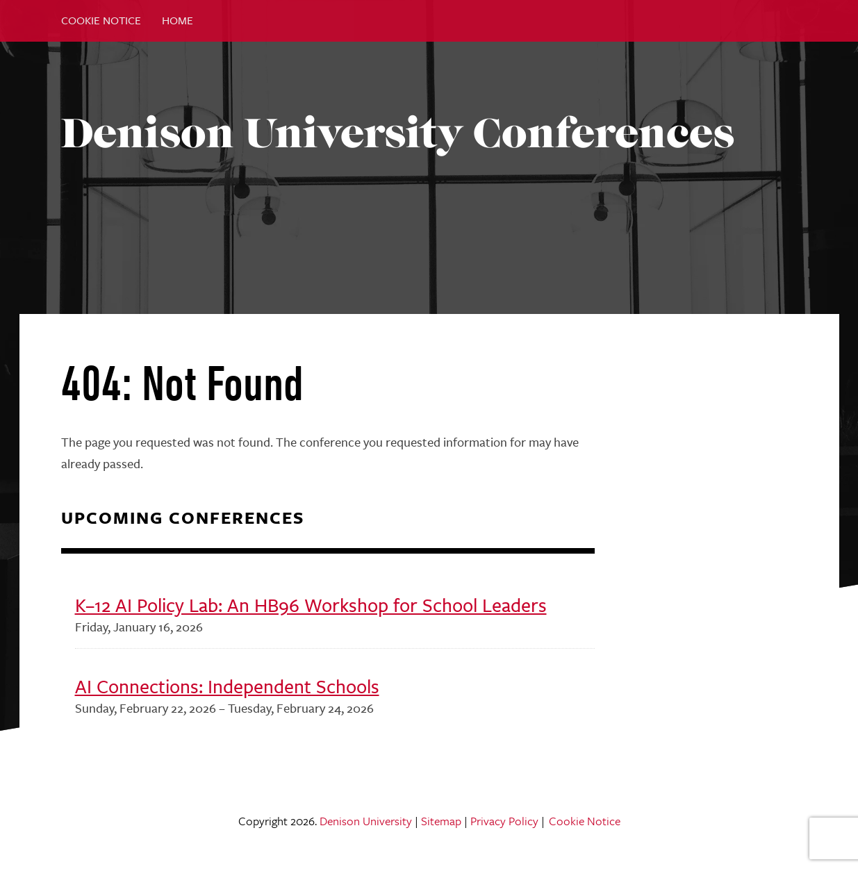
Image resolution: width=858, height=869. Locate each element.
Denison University (366, 821)
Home (177, 20)
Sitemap (441, 821)
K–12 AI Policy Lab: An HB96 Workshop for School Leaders (311, 605)
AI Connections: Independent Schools (227, 686)
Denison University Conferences (397, 133)
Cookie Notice (101, 20)
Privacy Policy (504, 821)
